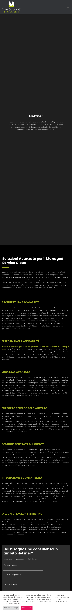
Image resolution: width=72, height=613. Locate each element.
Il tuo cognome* (23, 576)
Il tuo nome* (23, 567)
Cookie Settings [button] (11, 608)
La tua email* (23, 586)
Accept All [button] (26, 608)
